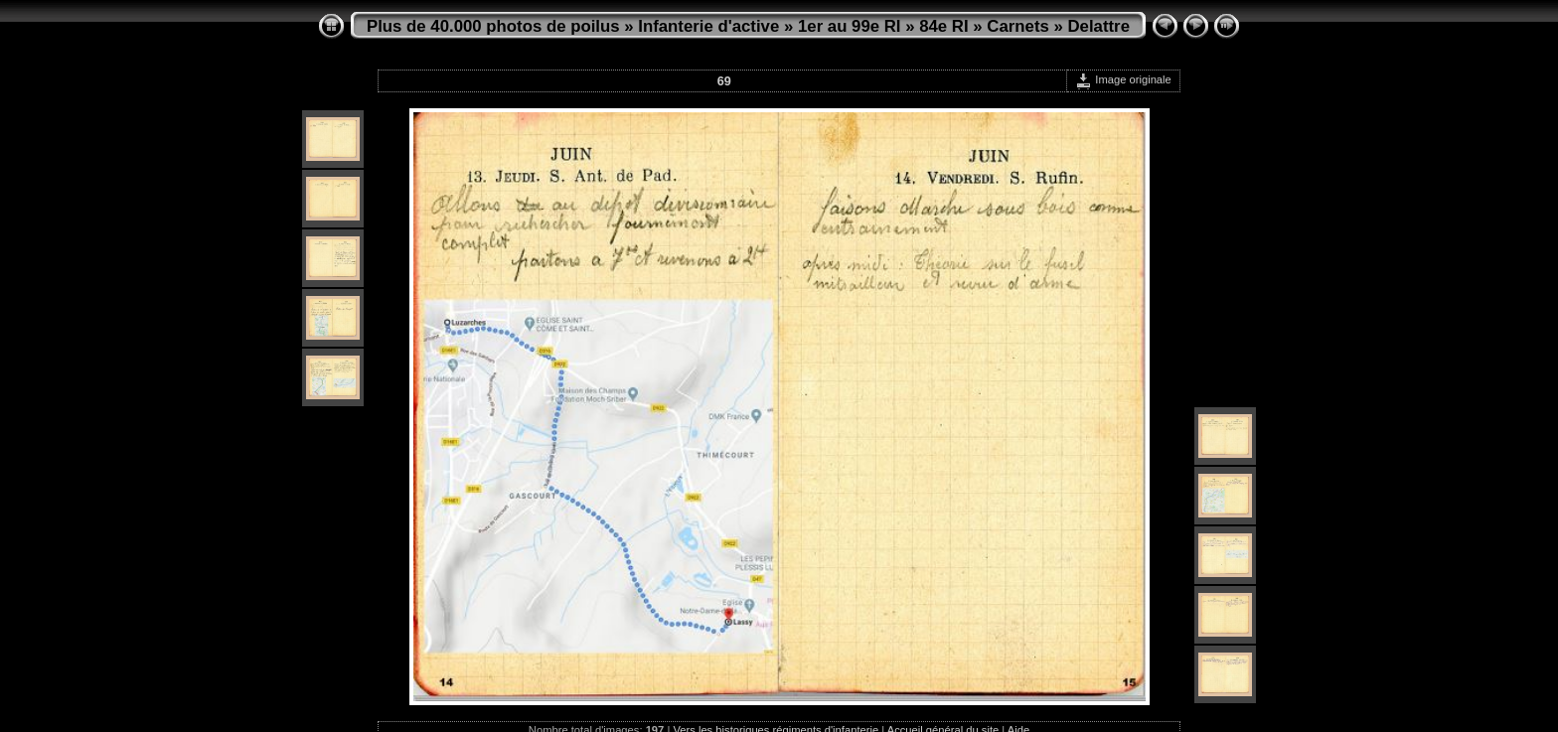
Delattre (1099, 26)
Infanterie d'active (708, 26)
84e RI (943, 26)
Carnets (1018, 26)
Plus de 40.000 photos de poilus (493, 26)
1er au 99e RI (849, 26)
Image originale (1123, 79)
